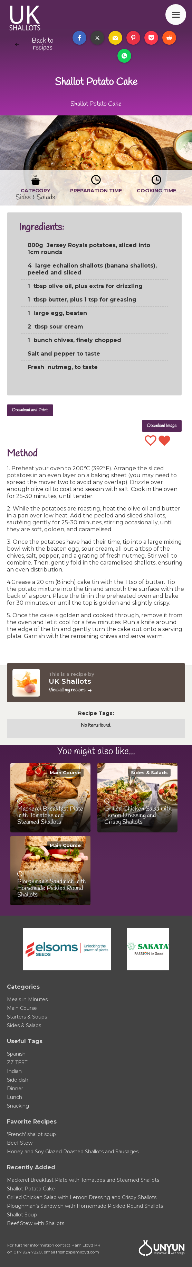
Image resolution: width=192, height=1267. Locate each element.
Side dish (17, 1080)
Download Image (161, 426)
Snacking (18, 1106)
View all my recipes (67, 690)
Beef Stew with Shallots (35, 1223)
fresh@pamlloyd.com (77, 1252)
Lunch (14, 1097)
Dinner (15, 1088)
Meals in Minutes (27, 999)
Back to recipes (43, 44)
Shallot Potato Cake (31, 1189)
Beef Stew (19, 1143)
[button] (79, 38)
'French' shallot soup (31, 1134)
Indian (14, 1071)
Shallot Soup (22, 1215)
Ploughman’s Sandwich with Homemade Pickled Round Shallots (85, 1206)
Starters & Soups (27, 1017)
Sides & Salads (149, 772)
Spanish (16, 1054)
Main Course (65, 772)
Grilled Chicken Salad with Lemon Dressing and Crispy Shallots (81, 1197)
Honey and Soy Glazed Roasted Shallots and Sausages (72, 1151)
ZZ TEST (17, 1062)
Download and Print (30, 410)
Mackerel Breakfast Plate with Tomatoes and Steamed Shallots (83, 1180)
